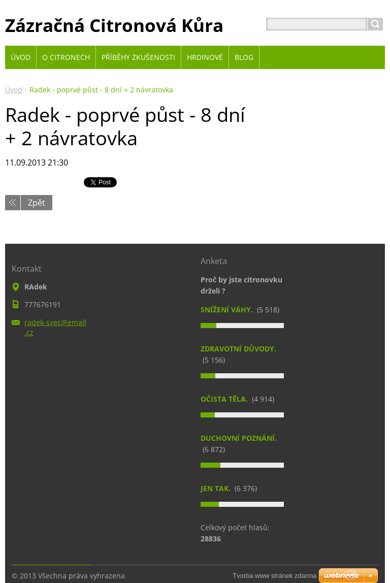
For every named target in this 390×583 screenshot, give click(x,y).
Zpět (36, 202)
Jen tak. (217, 488)
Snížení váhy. (228, 309)
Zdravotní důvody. (238, 348)
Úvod (13, 89)
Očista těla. (225, 399)
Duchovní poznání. (239, 438)
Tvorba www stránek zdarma (274, 575)
